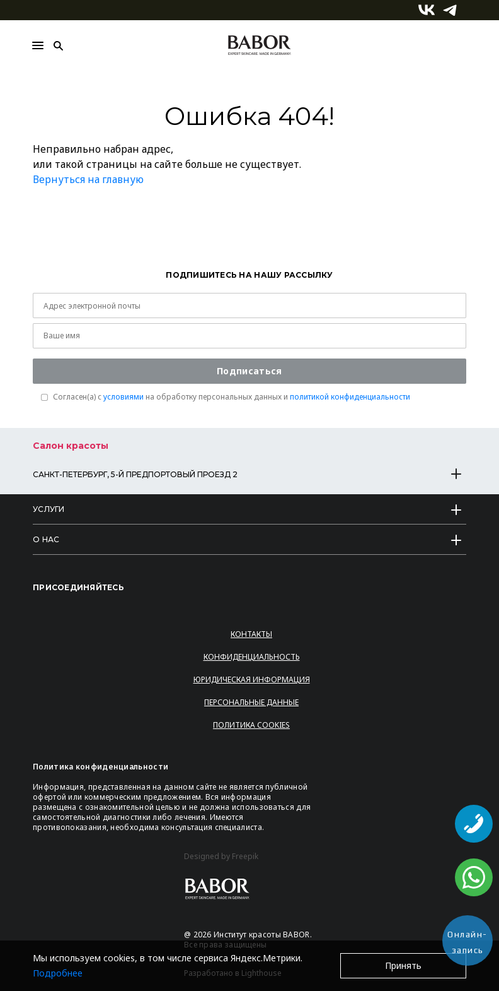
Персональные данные (251, 702)
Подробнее (58, 973)
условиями (123, 396)
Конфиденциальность (252, 656)
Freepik (245, 857)
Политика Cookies (251, 725)
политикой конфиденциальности (350, 396)
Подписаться (249, 371)
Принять (403, 965)
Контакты (251, 634)
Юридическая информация (251, 679)
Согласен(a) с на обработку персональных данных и (231, 397)
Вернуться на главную (88, 179)
